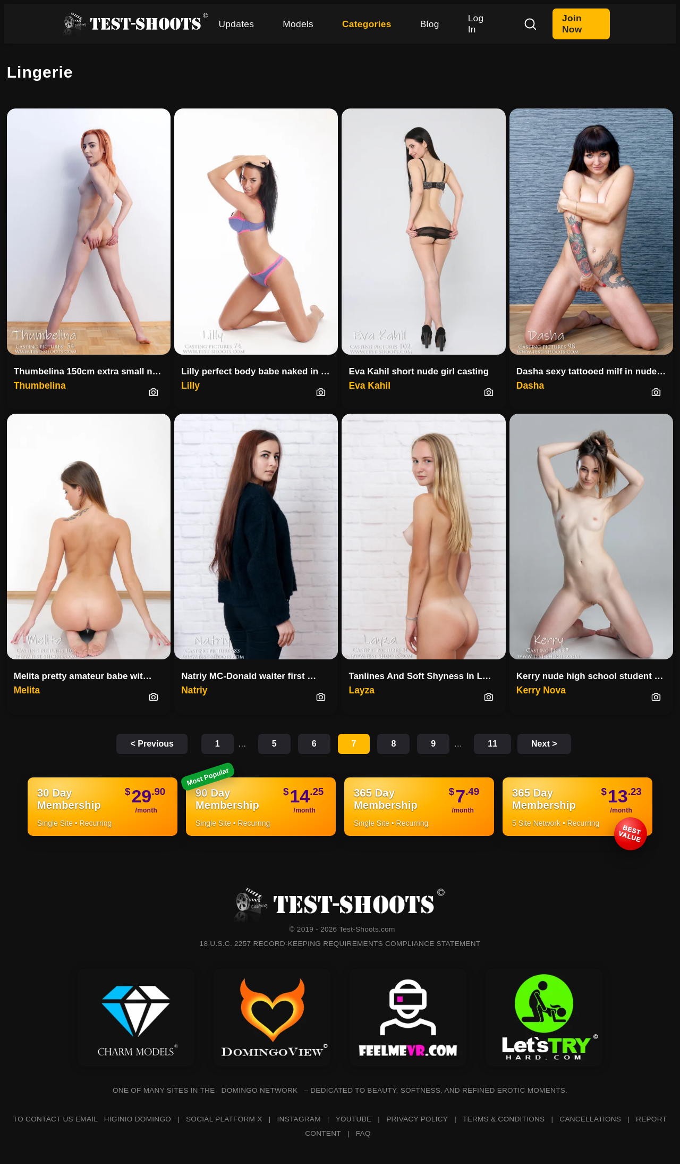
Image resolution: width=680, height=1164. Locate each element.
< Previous (151, 743)
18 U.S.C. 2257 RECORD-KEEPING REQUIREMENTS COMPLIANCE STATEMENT (340, 944)
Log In (476, 24)
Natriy (194, 690)
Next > (544, 743)
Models (298, 24)
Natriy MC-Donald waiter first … (248, 676)
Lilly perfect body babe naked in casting (259, 371)
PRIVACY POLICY (417, 1119)
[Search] (530, 24)
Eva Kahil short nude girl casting (418, 371)
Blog (429, 24)
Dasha (530, 385)
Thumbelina (40, 385)
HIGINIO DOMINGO (137, 1119)
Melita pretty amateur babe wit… (83, 676)
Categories (367, 24)
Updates (236, 24)
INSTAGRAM (299, 1119)
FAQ (363, 1133)
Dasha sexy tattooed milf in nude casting (594, 371)
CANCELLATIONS (590, 1119)
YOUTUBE (354, 1119)
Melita (27, 690)
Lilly (190, 385)
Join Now (572, 24)
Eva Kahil (369, 385)
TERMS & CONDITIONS (504, 1119)
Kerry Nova (541, 690)
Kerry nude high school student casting (594, 676)
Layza (361, 690)
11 (492, 743)
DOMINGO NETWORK (260, 1090)
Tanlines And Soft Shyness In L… (419, 676)
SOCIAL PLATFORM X (224, 1119)
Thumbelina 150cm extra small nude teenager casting (92, 371)
